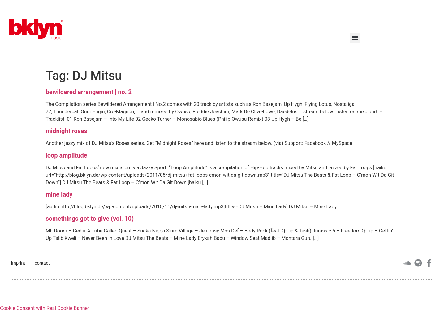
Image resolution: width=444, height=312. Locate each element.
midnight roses (66, 131)
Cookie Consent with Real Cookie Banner (44, 308)
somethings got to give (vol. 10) (90, 218)
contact (42, 263)
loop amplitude (66, 155)
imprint (18, 263)
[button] (355, 38)
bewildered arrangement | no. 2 (89, 92)
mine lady (59, 194)
